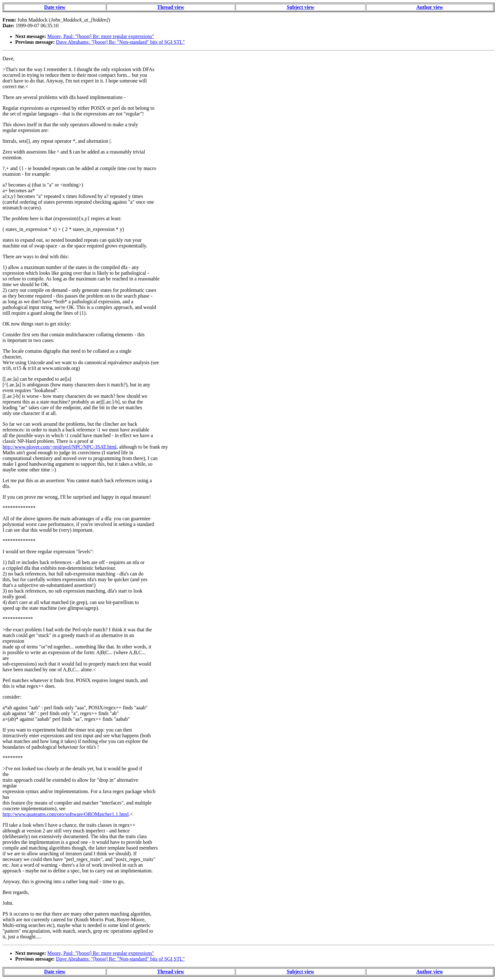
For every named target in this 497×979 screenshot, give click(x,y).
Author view (429, 7)
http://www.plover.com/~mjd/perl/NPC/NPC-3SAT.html (60, 447)
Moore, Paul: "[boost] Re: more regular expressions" (100, 36)
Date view (54, 7)
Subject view (300, 7)
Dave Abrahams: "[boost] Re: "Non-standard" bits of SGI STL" (120, 42)
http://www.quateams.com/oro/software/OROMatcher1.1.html (66, 814)
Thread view (170, 7)
